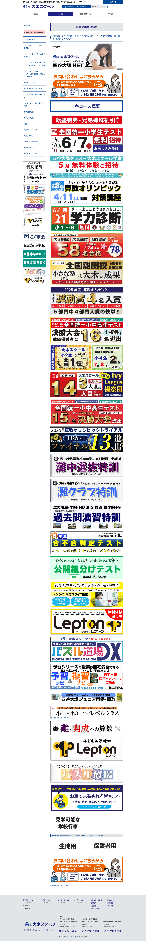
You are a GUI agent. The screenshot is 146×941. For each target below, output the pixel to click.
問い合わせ (111, 900)
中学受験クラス (45, 900)
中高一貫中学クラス (63, 900)
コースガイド (28, 903)
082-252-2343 (68, 930)
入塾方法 (93, 906)
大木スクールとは (96, 900)
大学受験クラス (79, 900)
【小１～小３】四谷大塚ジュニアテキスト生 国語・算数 (34, 64)
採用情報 (113, 2)
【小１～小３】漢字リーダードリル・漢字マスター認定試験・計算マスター (34, 74)
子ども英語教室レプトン (33, 88)
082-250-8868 (90, 930)
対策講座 (27, 905)
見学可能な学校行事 (31, 142)
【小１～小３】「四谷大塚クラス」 (34, 55)
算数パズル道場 (29, 82)
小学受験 (35, 14)
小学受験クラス (28, 900)
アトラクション (95, 909)
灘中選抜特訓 (29, 112)
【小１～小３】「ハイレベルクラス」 (34, 47)
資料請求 (68, 7)
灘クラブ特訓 (29, 118)
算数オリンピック (30, 130)
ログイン (81, 6)
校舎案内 (93, 903)
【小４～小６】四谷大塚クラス (34, 96)
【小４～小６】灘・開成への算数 (34, 104)
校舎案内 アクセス (31, 153)
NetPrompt (73, 936)
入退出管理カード (30, 148)
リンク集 (110, 906)
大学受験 (111, 14)
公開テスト (28, 124)
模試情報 (27, 908)
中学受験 (60, 14)
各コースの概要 (29, 39)
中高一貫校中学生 (85, 14)
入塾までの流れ (29, 136)
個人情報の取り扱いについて (59, 885)
